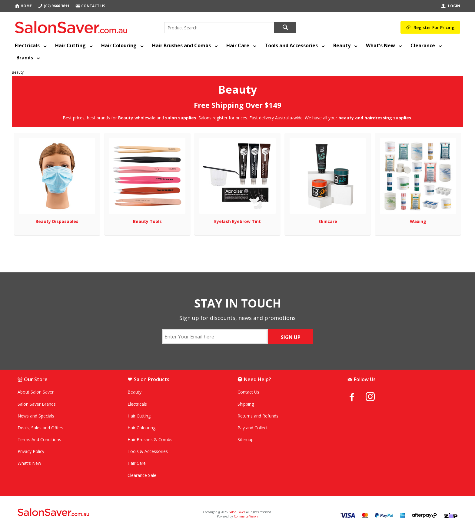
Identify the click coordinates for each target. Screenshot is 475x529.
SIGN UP (291, 337)
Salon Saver (237, 512)
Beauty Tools (147, 221)
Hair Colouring (119, 45)
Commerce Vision (246, 516)
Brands (24, 57)
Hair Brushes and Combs (181, 45)
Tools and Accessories (291, 45)
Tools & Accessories (148, 451)
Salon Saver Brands (37, 404)
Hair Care (237, 45)
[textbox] (219, 27)
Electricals (27, 45)
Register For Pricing (434, 27)
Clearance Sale (142, 475)
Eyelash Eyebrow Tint (237, 221)
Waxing (418, 221)
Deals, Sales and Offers (40, 428)
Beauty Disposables (56, 221)
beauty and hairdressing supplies (374, 118)
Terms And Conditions (39, 439)
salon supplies (180, 118)
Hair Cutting (70, 45)
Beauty (341, 45)
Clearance (422, 45)
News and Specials (36, 416)
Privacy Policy (31, 451)
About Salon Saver (36, 392)
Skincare (327, 221)
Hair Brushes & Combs (150, 439)
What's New (380, 45)
